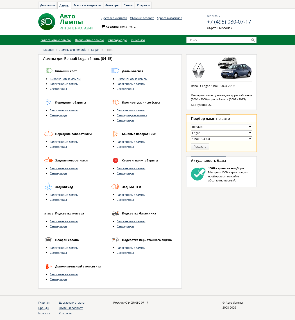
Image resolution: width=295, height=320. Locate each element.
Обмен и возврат (142, 18)
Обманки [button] (138, 40)
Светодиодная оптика (132, 115)
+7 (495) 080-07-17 (229, 21)
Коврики (143, 5)
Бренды (43, 308)
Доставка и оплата (114, 18)
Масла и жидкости (87, 5)
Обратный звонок (219, 28)
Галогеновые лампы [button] (56, 40)
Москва (213, 16)
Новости (44, 313)
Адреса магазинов (169, 18)
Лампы (64, 5)
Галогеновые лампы (64, 84)
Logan (95, 50)
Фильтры (112, 5)
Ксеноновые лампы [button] (89, 40)
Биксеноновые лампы (65, 79)
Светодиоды (58, 89)
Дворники (47, 5)
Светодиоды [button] (117, 40)
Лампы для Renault (72, 50)
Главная (48, 50)
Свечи (128, 5)
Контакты (65, 313)
